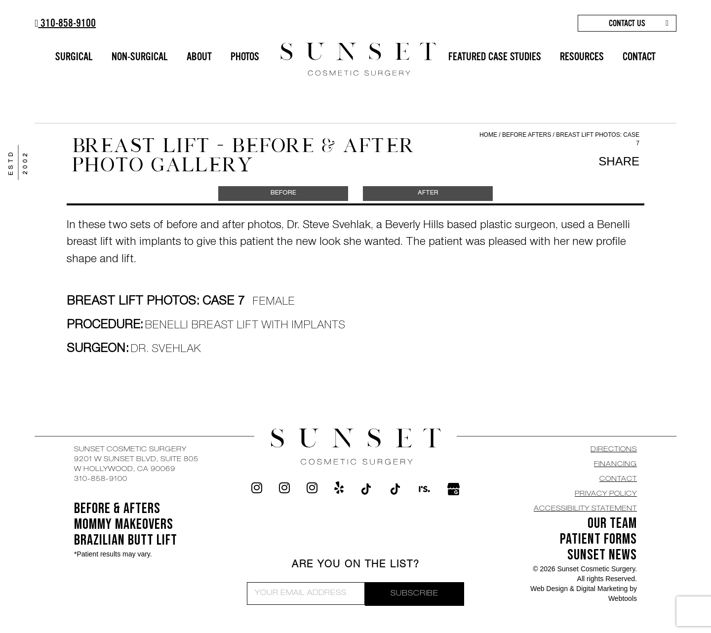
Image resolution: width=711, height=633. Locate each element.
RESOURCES (582, 56)
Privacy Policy (606, 494)
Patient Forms (598, 539)
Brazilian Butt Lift (125, 540)
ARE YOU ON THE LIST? (356, 565)
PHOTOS (245, 56)
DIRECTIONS (614, 449)
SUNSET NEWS (602, 555)
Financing (615, 464)
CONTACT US (627, 23)
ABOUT (199, 56)
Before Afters (527, 134)
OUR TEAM (612, 523)
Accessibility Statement (585, 509)
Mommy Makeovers (123, 524)
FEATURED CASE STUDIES (494, 56)
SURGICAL (74, 56)
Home (488, 134)
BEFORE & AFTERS (117, 508)
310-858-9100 (65, 23)
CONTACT (639, 56)
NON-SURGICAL (140, 56)
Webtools (622, 598)
